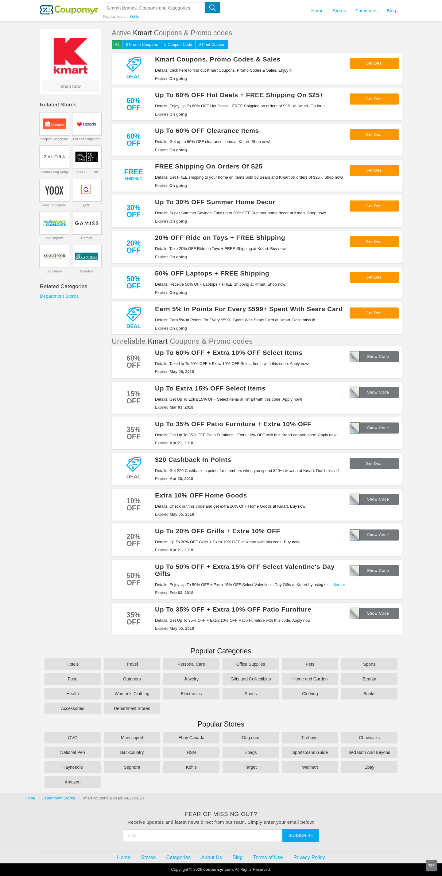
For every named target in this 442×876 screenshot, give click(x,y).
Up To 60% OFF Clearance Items (207, 130)
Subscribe (301, 835)
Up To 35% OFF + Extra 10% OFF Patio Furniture (233, 609)
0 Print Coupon (212, 44)
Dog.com (250, 737)
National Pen (72, 752)
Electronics (191, 693)
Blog (391, 10)
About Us (211, 857)
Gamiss (86, 238)
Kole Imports (54, 238)
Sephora (132, 767)
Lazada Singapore (86, 139)
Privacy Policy (309, 857)
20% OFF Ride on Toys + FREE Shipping (220, 237)
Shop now (70, 86)
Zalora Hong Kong (54, 172)
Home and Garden (310, 678)
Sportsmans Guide (310, 752)
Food (73, 678)
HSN (191, 752)
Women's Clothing (132, 693)
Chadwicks (369, 737)
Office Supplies (250, 664)
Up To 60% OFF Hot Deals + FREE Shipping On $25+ (239, 94)
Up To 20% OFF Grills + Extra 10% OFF (217, 530)
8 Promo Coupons (142, 44)
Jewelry (191, 678)
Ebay (369, 767)
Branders (87, 271)
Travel (132, 664)
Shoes (251, 693)
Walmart (310, 767)
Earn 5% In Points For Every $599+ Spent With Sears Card (249, 308)
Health (72, 693)
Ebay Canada (191, 737)
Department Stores (59, 296)
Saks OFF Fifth (87, 172)
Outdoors (132, 678)
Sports (369, 664)
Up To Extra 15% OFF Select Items (210, 388)
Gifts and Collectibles (251, 678)
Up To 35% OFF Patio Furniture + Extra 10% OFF (233, 423)
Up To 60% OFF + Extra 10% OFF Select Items (229, 352)
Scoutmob (54, 271)
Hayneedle (72, 767)
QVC (87, 205)
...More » (337, 584)
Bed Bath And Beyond (369, 752)
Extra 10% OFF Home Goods (201, 495)
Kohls (134, 16)
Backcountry (132, 752)
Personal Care (191, 664)
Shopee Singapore (54, 139)
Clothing (310, 693)
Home (30, 798)
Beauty (369, 678)
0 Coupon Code (178, 44)
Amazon (72, 781)
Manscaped (132, 737)
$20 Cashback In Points (193, 459)
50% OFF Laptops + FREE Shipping (212, 273)
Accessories (72, 708)
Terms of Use (268, 857)
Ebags (251, 752)
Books (369, 693)
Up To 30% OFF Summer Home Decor (215, 201)
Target (251, 767)
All (117, 44)
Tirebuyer (310, 737)
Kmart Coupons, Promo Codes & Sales (218, 59)
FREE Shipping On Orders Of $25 (208, 166)
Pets (310, 664)
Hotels (73, 664)
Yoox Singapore (54, 205)
